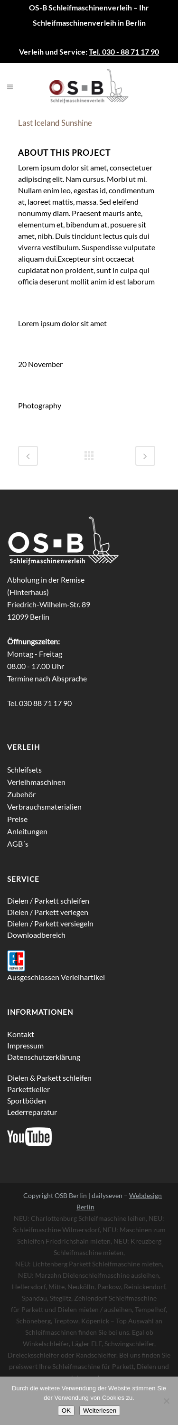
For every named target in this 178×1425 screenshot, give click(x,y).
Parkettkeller (28, 1089)
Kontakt (20, 1033)
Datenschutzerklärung (43, 1056)
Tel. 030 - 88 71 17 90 (124, 51)
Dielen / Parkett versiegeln (50, 923)
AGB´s (17, 843)
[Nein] (166, 1401)
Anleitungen (27, 831)
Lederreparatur (32, 1111)
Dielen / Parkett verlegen (47, 911)
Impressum (25, 1045)
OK (66, 1410)
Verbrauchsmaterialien (44, 806)
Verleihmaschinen (36, 781)
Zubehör (21, 794)
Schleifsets (24, 769)
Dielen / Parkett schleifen (48, 900)
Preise (17, 818)
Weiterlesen (99, 1410)
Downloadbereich (36, 934)
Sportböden (26, 1100)
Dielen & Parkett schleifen (49, 1077)
